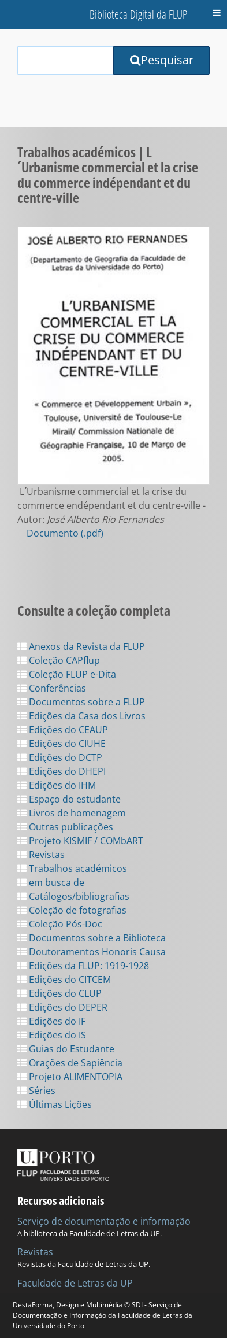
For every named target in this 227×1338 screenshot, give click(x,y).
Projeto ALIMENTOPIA (69, 1076)
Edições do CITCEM (64, 979)
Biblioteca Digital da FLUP (138, 14)
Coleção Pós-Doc (59, 924)
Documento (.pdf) (65, 533)
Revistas (41, 854)
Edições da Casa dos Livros (81, 715)
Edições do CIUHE (61, 743)
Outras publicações (65, 826)
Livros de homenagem (71, 813)
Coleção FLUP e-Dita (66, 674)
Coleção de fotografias (71, 910)
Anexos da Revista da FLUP (81, 646)
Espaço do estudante (69, 799)
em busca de (50, 882)
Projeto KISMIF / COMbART (80, 840)
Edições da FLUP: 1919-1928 (83, 965)
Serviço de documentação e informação (104, 1221)
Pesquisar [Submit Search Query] (161, 60)
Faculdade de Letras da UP (75, 1283)
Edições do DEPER (62, 1007)
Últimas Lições (54, 1104)
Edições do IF (51, 1021)
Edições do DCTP (59, 757)
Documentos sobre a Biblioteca (91, 938)
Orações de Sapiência (69, 1062)
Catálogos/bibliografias (73, 896)
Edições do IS (51, 1035)
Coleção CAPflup (58, 660)
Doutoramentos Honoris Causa (91, 951)
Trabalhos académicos (72, 868)
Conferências (51, 688)
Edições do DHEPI (61, 771)
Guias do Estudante (65, 1049)
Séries (36, 1090)
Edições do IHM (56, 785)
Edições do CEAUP (62, 729)
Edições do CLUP (59, 993)
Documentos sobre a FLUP (81, 702)
